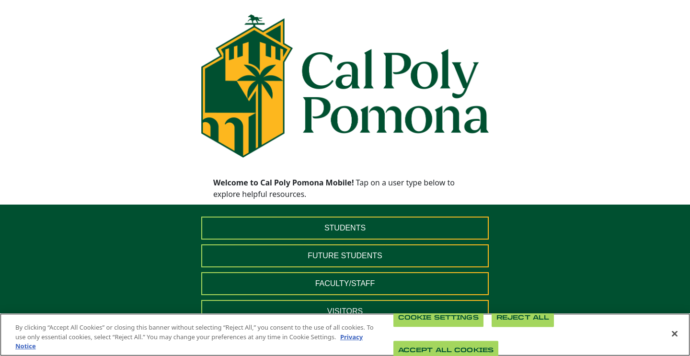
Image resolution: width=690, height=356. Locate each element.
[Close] (674, 333)
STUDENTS (345, 228)
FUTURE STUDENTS (345, 256)
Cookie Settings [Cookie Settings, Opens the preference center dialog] (438, 317)
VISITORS (345, 311)
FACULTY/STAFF (345, 283)
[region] (345, 334)
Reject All (522, 317)
